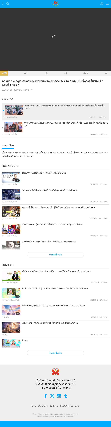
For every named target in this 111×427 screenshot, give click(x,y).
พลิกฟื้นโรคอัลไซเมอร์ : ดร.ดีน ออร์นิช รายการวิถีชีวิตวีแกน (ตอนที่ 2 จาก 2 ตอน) (56, 271)
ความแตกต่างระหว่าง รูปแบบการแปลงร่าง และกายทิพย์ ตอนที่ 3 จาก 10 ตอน (54, 288)
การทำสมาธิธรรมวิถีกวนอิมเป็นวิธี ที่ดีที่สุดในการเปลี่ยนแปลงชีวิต (49, 323)
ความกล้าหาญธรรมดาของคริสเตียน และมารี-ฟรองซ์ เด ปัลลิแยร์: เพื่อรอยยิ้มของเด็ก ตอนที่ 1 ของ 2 (64, 107)
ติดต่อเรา (54, 406)
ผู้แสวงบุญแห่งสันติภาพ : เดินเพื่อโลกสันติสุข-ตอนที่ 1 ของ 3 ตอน (49, 190)
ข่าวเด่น (24, 340)
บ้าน (34, 406)
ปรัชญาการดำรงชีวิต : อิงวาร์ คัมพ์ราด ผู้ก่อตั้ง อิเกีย (43, 173)
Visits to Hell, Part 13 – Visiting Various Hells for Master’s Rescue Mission (53, 306)
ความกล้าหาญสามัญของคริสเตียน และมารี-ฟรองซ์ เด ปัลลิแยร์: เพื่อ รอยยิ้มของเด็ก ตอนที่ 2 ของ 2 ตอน (66, 124)
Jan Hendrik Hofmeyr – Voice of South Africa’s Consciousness (48, 242)
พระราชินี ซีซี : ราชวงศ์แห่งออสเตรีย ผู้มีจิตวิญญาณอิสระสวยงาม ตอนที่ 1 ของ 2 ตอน (58, 207)
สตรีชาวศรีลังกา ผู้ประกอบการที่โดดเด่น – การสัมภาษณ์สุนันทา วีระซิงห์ (52, 224)
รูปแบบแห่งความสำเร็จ (23, 90)
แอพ (77, 406)
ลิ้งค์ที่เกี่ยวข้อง (66, 406)
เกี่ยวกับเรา (43, 406)
